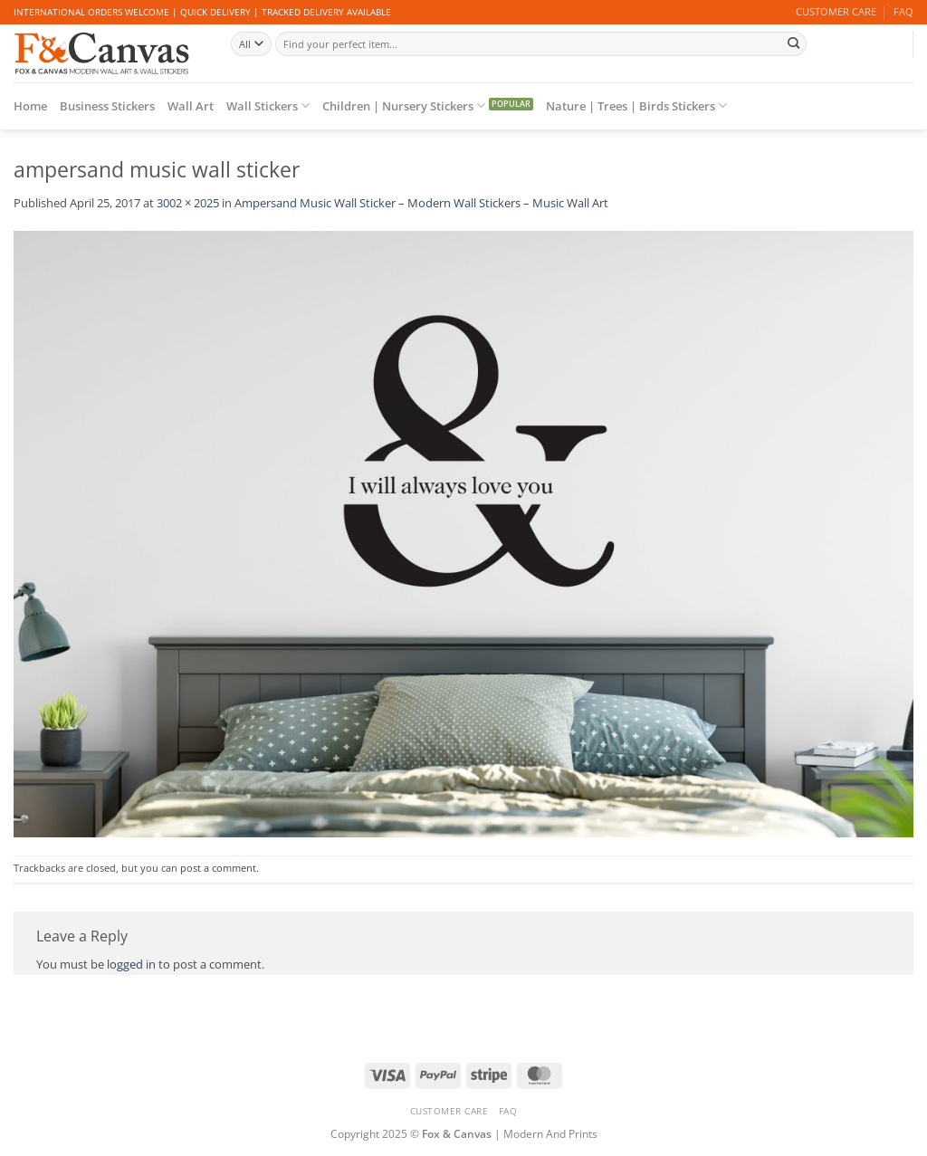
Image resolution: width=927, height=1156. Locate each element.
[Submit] (794, 43)
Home (30, 106)
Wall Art (190, 106)
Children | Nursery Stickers (403, 105)
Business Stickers (107, 106)
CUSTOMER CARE (836, 11)
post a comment (218, 868)
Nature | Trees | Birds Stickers (636, 105)
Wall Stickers (268, 105)
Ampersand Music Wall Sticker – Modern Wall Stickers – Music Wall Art (421, 203)
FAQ (903, 11)
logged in (131, 964)
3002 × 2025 (188, 203)
